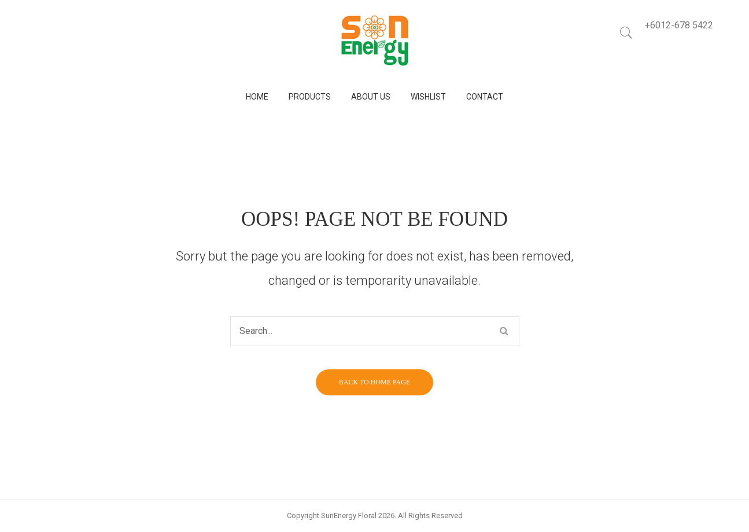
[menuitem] (257, 97)
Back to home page (374, 382)
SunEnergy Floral (349, 515)
